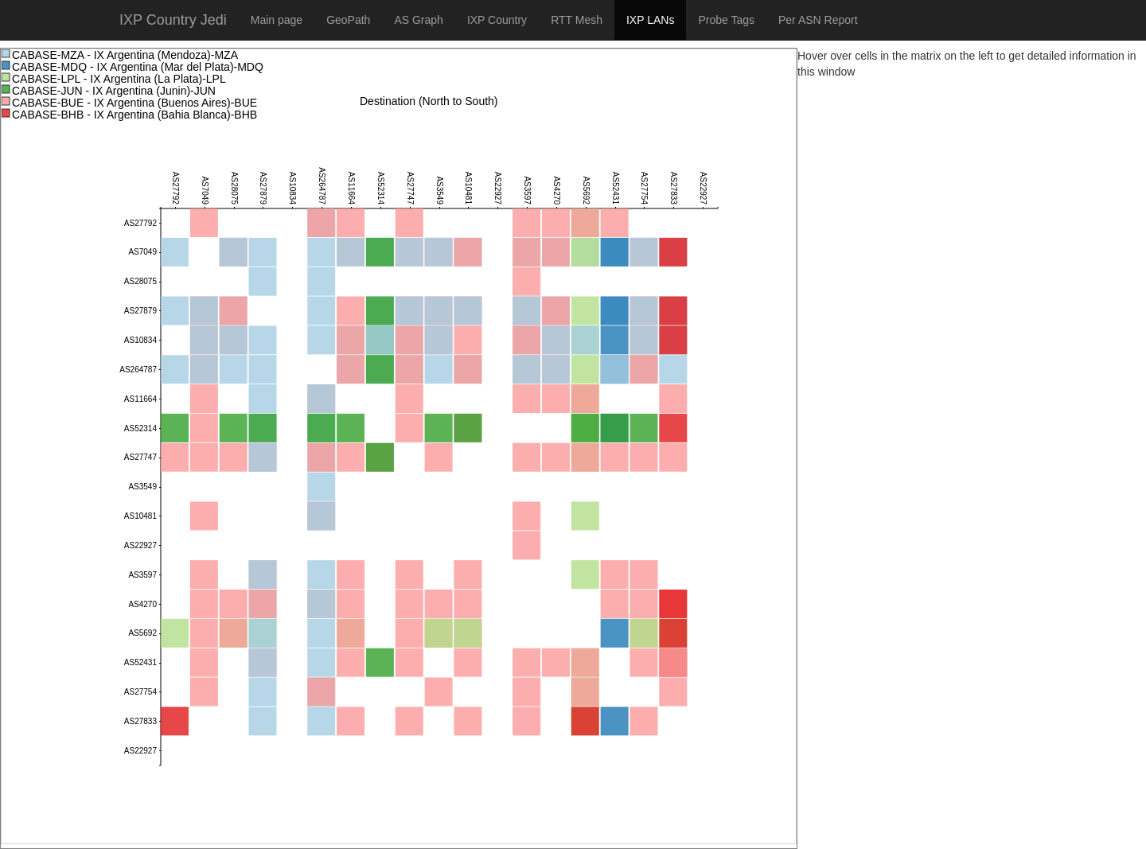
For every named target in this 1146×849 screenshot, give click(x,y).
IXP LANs (650, 20)
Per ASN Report (818, 20)
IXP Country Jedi (173, 20)
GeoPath (348, 20)
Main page (276, 20)
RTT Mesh (576, 20)
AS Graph (418, 20)
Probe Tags (726, 20)
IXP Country (497, 20)
